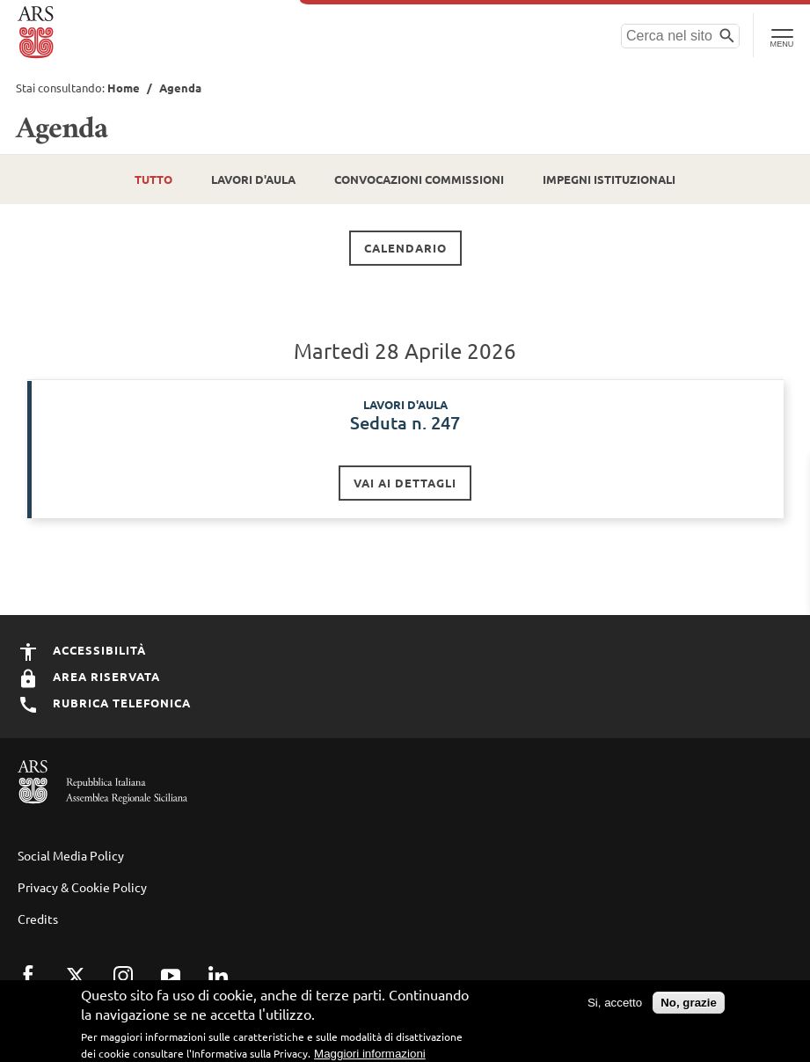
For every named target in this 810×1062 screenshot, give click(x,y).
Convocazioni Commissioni (419, 179)
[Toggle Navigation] (781, 35)
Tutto (153, 179)
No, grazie (688, 1005)
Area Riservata (89, 676)
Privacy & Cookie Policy (82, 887)
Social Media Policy (71, 855)
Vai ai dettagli (405, 482)
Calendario (405, 247)
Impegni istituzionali (609, 179)
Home (123, 87)
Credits (38, 919)
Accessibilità (82, 649)
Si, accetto (614, 1005)
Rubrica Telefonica (104, 702)
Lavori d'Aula (253, 179)
